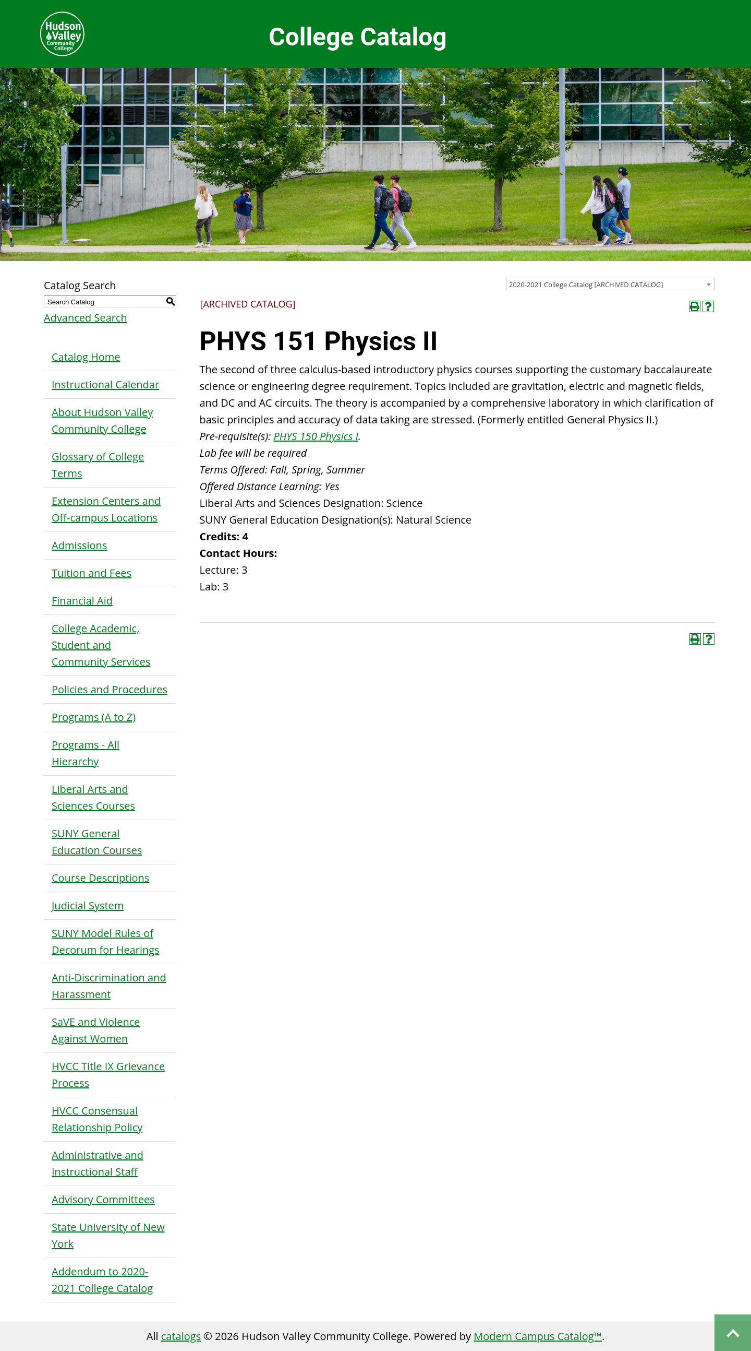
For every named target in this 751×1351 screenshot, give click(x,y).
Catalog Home (86, 357)
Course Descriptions (100, 878)
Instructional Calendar (105, 384)
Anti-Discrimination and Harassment (109, 985)
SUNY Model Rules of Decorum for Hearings (106, 941)
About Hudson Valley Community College (102, 420)
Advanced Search (85, 318)
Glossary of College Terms (98, 464)
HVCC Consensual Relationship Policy (97, 1119)
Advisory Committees (103, 1199)
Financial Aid (82, 601)
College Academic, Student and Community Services (101, 645)
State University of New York (108, 1235)
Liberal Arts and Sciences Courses (93, 797)
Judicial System (88, 905)
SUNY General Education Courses (97, 841)
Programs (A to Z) (94, 717)
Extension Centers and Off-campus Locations (106, 509)
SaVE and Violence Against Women (96, 1030)
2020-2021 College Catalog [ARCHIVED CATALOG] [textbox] (586, 284)
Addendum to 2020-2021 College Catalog (102, 1279)
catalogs (181, 1336)
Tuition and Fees (91, 573)
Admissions (79, 545)
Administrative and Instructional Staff (97, 1163)
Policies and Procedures (109, 689)
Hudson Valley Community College (62, 34)
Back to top (732, 1332)
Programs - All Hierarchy (85, 753)
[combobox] (610, 284)
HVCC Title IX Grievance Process (108, 1074)
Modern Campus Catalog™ (538, 1336)
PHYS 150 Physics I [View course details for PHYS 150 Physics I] (315, 436)
